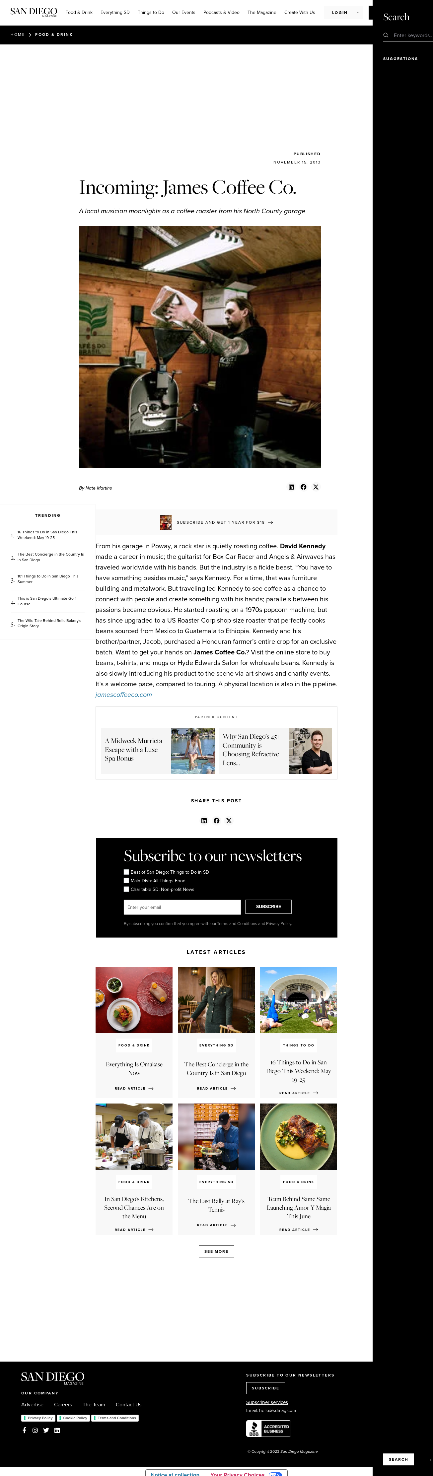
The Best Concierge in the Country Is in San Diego (51, 557)
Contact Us (128, 1404)
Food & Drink (79, 12)
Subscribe (387, 12)
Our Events (183, 12)
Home (18, 34)
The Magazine (262, 12)
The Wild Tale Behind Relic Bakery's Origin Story (49, 623)
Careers (63, 1404)
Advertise (32, 1404)
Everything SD (115, 12)
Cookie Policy (75, 1418)
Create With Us (299, 12)
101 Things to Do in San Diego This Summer (48, 579)
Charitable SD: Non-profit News (158, 889)
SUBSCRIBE (274, 907)
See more (216, 1251)
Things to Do (151, 12)
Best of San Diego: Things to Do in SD (166, 872)
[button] (291, 487)
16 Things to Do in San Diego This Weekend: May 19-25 (47, 535)
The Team (94, 1404)
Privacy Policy (40, 1418)
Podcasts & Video (221, 12)
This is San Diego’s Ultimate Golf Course (47, 601)
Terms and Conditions (117, 1418)
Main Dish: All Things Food (154, 881)
